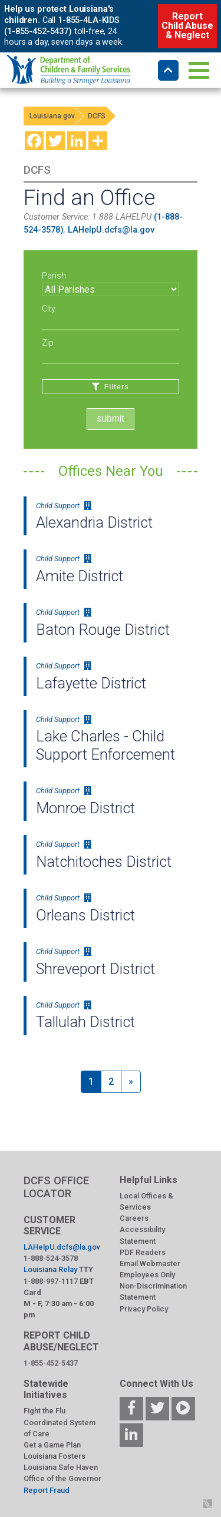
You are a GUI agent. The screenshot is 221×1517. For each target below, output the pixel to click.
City (48, 309)
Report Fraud (47, 1490)
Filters (110, 386)
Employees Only (147, 1274)
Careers (134, 1218)
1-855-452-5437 (51, 1363)
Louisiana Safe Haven (61, 1467)
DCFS (96, 116)
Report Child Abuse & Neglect (187, 26)
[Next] (131, 1082)
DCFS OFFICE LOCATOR (56, 1187)
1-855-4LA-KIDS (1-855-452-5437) (62, 26)
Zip (48, 343)
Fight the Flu (44, 1410)
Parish (54, 276)
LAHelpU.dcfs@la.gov (111, 230)
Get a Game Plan (52, 1444)
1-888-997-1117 (51, 1281)
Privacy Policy (144, 1308)
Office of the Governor (62, 1478)
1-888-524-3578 (51, 1258)
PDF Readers (143, 1252)
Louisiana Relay (50, 1269)
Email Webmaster (150, 1263)
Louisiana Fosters (54, 1456)
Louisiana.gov (52, 116)
